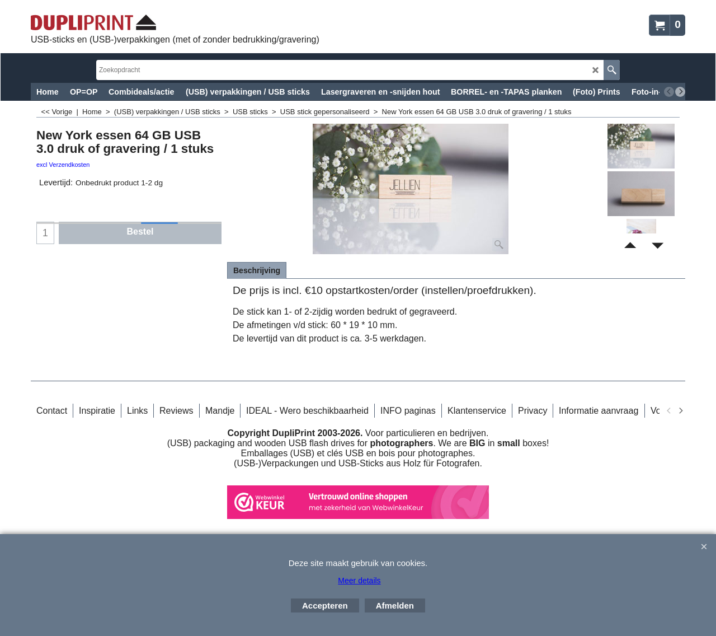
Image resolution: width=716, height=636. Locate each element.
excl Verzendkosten (63, 164)
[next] (680, 92)
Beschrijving (256, 270)
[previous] (669, 92)
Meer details (359, 580)
